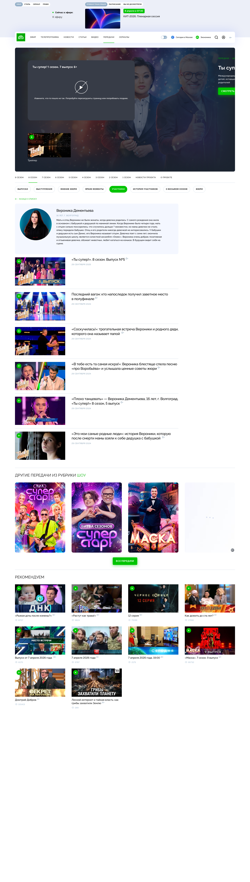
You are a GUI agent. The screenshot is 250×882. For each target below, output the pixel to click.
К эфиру (57, 17)
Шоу (157, 58)
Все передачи (125, 561)
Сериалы (124, 37)
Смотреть (151, 88)
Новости (69, 37)
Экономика (203, 37)
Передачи (108, 37)
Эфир (33, 37)
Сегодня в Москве (182, 37)
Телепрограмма (50, 37)
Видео (95, 37)
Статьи (83, 37)
